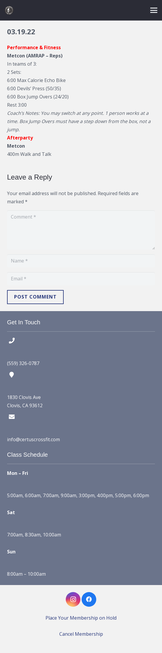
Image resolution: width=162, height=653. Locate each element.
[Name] (81, 260)
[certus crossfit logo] (9, 10)
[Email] (81, 278)
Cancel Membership (81, 634)
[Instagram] (73, 599)
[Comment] (81, 230)
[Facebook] (89, 599)
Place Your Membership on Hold (81, 618)
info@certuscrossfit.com (33, 439)
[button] (153, 10)
